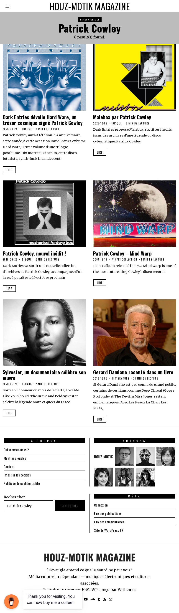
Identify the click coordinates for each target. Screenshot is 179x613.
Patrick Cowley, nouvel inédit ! (34, 253)
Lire (9, 169)
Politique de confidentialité (23, 483)
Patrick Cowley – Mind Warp (122, 253)
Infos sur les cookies (18, 475)
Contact (9, 466)
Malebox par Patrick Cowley (122, 117)
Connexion (101, 505)
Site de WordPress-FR (109, 530)
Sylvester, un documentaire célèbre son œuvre (44, 374)
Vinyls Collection (124, 259)
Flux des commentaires (110, 521)
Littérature (121, 378)
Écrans (27, 384)
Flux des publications (108, 513)
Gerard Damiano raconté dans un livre (133, 372)
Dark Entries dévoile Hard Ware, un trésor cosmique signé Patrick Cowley (42, 119)
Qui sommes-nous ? (17, 449)
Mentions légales (15, 458)
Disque (27, 129)
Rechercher (14, 497)
